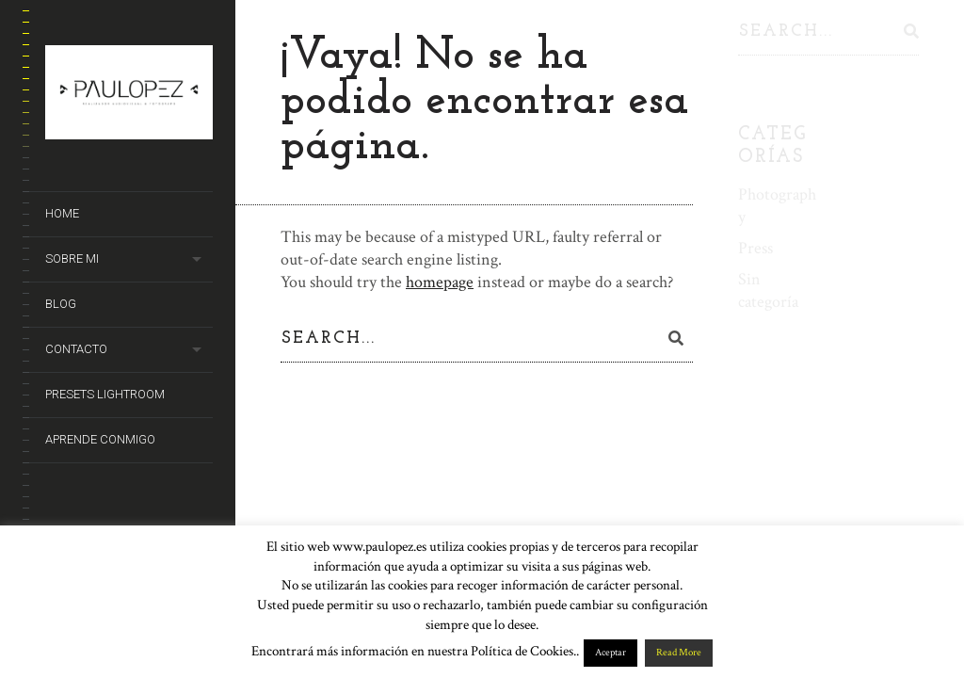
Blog (60, 304)
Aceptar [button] (610, 652)
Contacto (76, 349)
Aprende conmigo (100, 439)
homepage (440, 282)
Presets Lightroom (105, 394)
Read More (678, 652)
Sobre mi (72, 258)
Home (62, 213)
